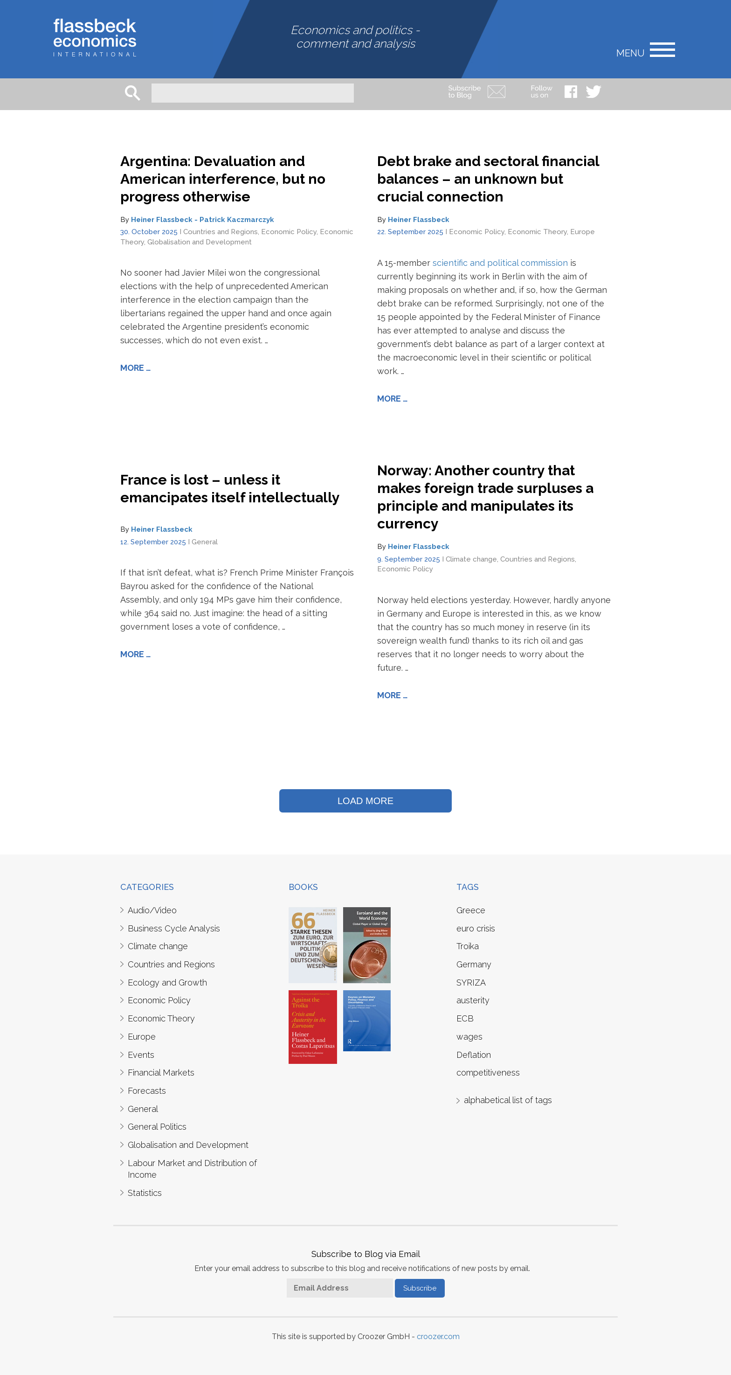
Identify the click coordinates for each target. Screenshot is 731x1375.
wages (469, 1037)
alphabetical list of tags (508, 1100)
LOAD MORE (365, 801)
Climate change (471, 559)
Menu (630, 52)
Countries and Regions (220, 232)
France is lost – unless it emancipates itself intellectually (230, 489)
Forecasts (147, 1091)
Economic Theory (537, 232)
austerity (473, 1000)
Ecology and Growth (167, 982)
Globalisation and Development (199, 242)
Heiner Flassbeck (418, 219)
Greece (470, 910)
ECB (465, 1018)
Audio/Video (152, 910)
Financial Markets (161, 1072)
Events (141, 1055)
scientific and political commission (500, 263)
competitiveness (488, 1072)
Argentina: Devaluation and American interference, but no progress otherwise (222, 179)
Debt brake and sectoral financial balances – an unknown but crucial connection (488, 179)
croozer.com (438, 1336)
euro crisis (475, 928)
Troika (467, 946)
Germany (473, 964)
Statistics (145, 1193)
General (205, 542)
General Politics (157, 1127)
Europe (582, 232)
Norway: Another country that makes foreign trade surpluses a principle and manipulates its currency (485, 497)
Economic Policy (289, 232)
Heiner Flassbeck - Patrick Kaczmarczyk (202, 219)
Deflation (473, 1055)
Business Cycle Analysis (174, 928)
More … (135, 368)
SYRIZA (471, 982)
